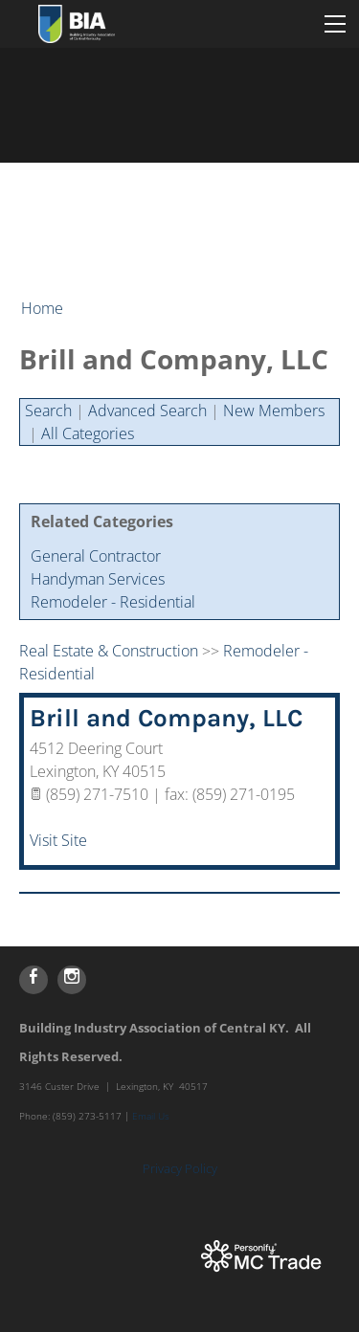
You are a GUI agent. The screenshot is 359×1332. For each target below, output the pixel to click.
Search (48, 410)
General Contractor (96, 555)
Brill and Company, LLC (166, 718)
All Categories (87, 433)
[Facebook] (33, 980)
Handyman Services (98, 578)
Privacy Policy (180, 1168)
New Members (274, 410)
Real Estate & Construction (108, 650)
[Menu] (335, 24)
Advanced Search (147, 410)
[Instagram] (71, 980)
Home (42, 308)
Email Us (150, 1115)
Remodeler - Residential (113, 601)
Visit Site (58, 840)
